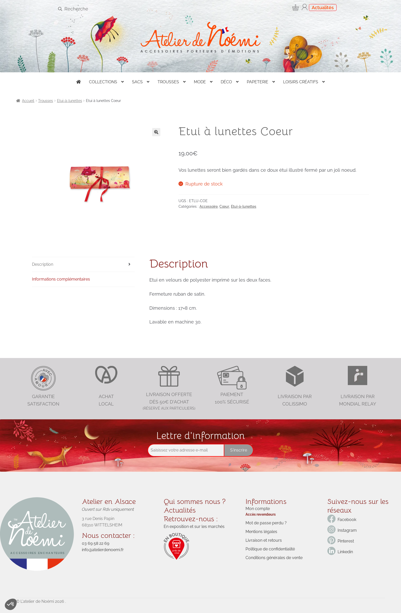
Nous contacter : (108, 535)
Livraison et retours (264, 540)
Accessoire (208, 206)
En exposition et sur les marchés (194, 526)
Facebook (347, 519)
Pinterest (346, 541)
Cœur (224, 206)
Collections (103, 81)
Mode (200, 81)
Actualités (323, 7)
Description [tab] (42, 264)
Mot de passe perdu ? (266, 523)
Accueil (28, 101)
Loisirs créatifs (300, 81)
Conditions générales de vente (274, 557)
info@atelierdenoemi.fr (103, 549)
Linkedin (345, 551)
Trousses (168, 81)
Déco (226, 81)
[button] (156, 132)
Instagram (347, 530)
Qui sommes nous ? (195, 501)
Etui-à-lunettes (69, 101)
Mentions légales (261, 531)
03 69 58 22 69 (95, 543)
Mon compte (258, 508)
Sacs (137, 81)
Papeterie (257, 81)
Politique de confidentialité (270, 549)
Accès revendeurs (261, 514)
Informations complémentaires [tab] (61, 279)
